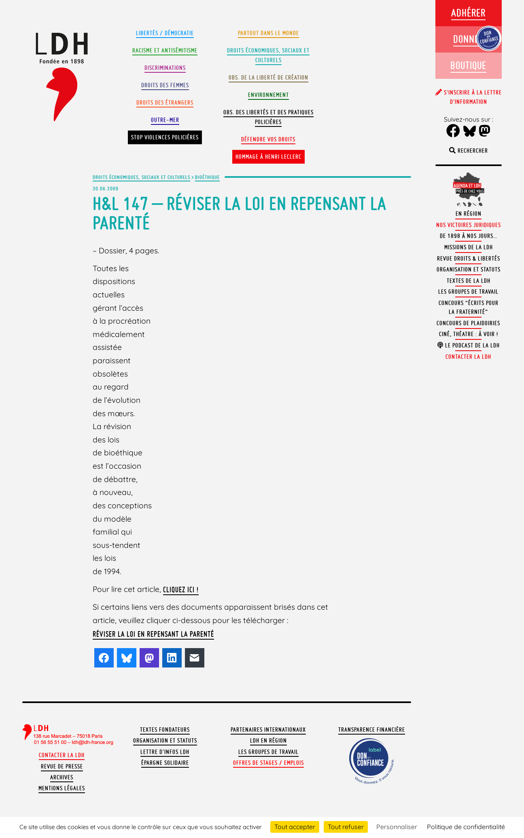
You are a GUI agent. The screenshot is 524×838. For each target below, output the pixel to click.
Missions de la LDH (468, 247)
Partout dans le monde (268, 33)
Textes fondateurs (165, 729)
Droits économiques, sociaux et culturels (141, 177)
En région (469, 213)
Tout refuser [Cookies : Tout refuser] (346, 827)
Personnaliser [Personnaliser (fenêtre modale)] (396, 827)
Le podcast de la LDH (468, 345)
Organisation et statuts (165, 740)
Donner (468, 39)
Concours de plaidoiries (468, 323)
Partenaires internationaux (268, 729)
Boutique (468, 65)
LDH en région (268, 740)
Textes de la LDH (468, 280)
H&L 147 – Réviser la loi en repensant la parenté (239, 213)
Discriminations (165, 68)
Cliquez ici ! (181, 589)
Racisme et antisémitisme (164, 50)
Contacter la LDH (62, 755)
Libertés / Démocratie (165, 33)
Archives (61, 777)
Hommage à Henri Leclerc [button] (268, 156)
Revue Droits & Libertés (468, 258)
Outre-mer (165, 120)
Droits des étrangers (164, 102)
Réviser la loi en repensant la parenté (153, 634)
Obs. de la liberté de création (268, 77)
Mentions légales (61, 788)
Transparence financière (371, 729)
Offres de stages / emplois (268, 762)
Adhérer (468, 12)
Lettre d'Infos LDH (164, 752)
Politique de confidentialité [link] (466, 827)
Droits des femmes (165, 85)
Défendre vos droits (268, 139)
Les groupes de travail (268, 752)
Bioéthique (207, 177)
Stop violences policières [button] (165, 137)
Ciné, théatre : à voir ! (468, 334)
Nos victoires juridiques (468, 225)
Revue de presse (62, 766)
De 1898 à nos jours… (468, 236)
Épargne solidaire (165, 762)
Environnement (268, 95)
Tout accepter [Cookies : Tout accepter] (294, 827)
